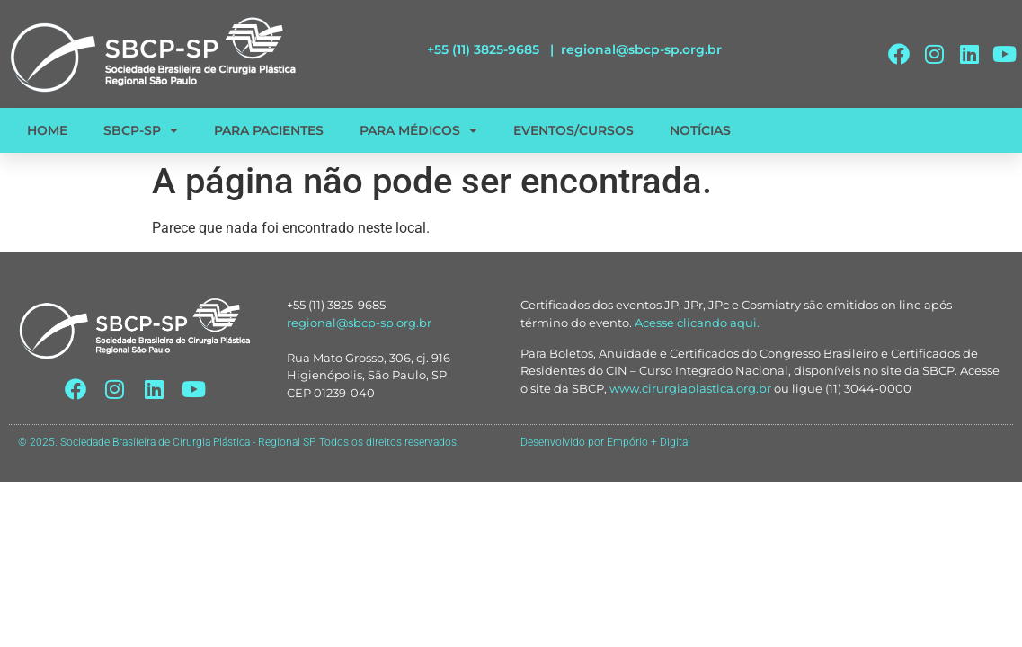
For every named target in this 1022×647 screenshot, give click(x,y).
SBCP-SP (140, 130)
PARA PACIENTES (269, 130)
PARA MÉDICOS (418, 130)
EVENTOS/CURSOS (573, 130)
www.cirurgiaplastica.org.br (690, 388)
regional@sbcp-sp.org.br (641, 49)
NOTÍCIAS (700, 130)
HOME (47, 130)
